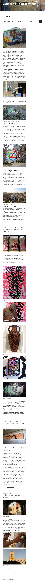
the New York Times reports (17, 470)
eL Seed (8, 406)
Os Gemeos (6, 72)
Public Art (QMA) (10, 487)
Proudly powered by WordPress (8, 579)
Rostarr (15, 406)
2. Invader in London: (8, 100)
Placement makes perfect (12, 22)
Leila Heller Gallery (15, 258)
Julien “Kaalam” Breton (14, 405)
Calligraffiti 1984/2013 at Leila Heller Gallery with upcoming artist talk (13, 230)
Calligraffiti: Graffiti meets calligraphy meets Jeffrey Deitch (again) (14, 424)
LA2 (11, 406)
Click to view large (6, 516)
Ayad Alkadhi (6, 405)
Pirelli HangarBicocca (20, 72)
